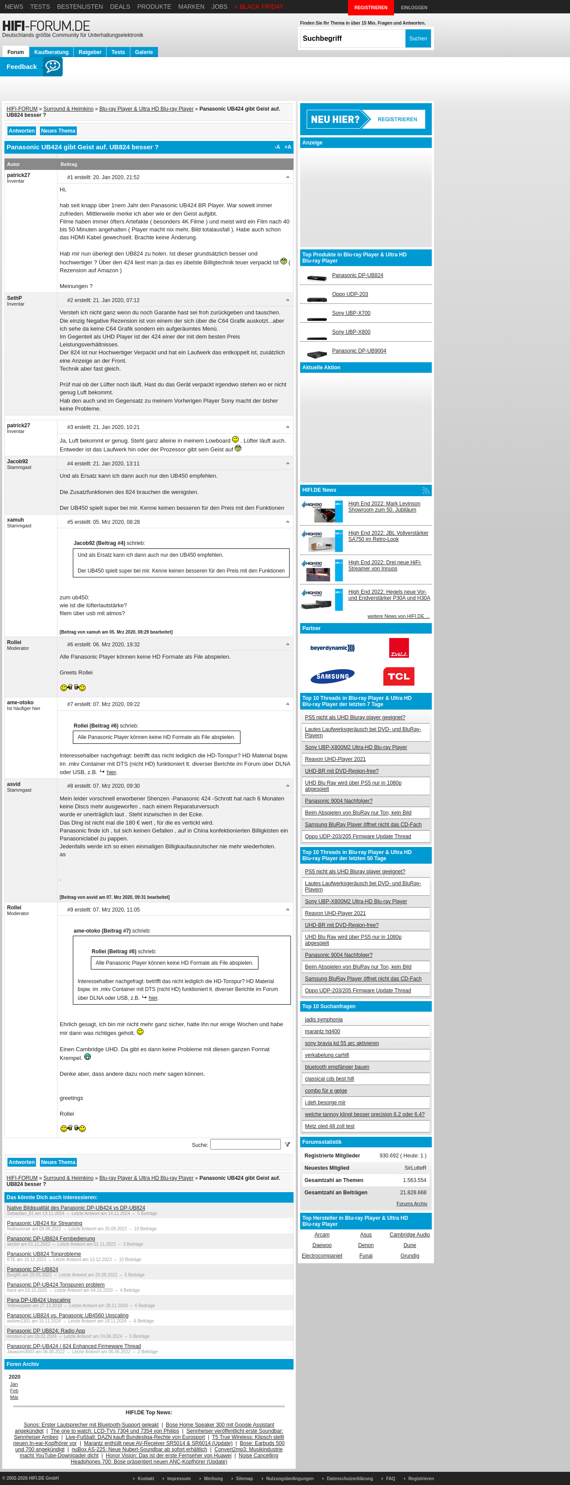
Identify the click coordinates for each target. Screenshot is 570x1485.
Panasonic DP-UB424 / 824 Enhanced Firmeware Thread (74, 1346)
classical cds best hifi (329, 1079)
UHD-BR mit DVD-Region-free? (342, 771)
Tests (40, 6)
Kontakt (146, 1478)
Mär (14, 1397)
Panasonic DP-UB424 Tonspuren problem (56, 1285)
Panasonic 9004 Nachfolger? (339, 801)
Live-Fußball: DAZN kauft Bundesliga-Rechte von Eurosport (135, 1437)
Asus (366, 1235)
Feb (14, 1390)
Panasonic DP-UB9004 (359, 351)
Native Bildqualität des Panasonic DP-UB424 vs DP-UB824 (76, 1208)
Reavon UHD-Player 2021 (335, 759)
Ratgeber (90, 52)
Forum (15, 52)
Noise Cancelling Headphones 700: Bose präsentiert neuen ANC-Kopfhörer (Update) (174, 1459)
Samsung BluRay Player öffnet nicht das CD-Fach (363, 825)
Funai (366, 1256)
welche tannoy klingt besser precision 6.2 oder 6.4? (365, 1114)
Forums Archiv (412, 1203)
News (14, 6)
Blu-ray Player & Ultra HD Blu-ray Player (146, 109)
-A (277, 147)
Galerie (144, 52)
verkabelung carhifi (327, 1055)
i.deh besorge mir (325, 1102)
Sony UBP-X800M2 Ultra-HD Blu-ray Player (356, 747)
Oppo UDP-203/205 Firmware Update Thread (358, 836)
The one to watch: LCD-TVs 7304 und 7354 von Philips (114, 1431)
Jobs (220, 6)
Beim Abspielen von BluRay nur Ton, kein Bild (358, 813)
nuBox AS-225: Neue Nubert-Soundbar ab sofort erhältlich (139, 1449)
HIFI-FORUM (22, 109)
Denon (365, 1245)
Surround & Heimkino (68, 109)
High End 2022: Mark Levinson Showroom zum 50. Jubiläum (384, 507)
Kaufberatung (51, 52)
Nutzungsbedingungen (290, 1478)
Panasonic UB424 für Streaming (44, 1223)
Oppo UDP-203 (350, 294)
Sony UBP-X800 (351, 332)
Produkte (154, 6)
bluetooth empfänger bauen (337, 1067)
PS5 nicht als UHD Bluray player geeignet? (355, 717)
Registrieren (421, 1478)
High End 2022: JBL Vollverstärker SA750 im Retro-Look (388, 536)
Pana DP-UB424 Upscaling (39, 1300)
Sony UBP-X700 (351, 313)
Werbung (213, 1478)
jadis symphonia (324, 1019)
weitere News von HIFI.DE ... (399, 616)
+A (287, 147)
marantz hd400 (322, 1031)
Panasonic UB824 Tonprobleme (44, 1254)
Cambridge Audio (410, 1235)
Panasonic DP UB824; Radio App (46, 1331)
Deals (120, 6)
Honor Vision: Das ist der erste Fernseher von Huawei (169, 1456)
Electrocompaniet (322, 1256)
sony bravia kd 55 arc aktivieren (342, 1043)
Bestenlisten (80, 6)
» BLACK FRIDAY (259, 6)
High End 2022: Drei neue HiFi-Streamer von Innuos (385, 565)
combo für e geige (326, 1091)
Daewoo (322, 1245)
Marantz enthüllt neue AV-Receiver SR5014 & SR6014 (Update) (158, 1443)
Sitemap (244, 1478)
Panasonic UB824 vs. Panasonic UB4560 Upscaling (68, 1315)
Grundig (410, 1256)
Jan (14, 1384)
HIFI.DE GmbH (44, 1478)
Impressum (178, 1478)
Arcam (322, 1235)
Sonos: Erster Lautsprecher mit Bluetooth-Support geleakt (91, 1425)
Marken (191, 6)
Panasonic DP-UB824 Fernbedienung (51, 1239)
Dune (410, 1245)
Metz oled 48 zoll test (330, 1126)
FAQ (390, 1478)
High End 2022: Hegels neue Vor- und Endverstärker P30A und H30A (389, 595)
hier (111, 772)
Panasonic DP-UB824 (32, 1269)
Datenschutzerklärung (350, 1478)
